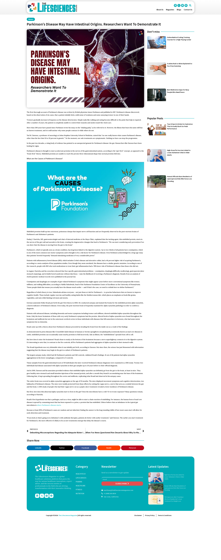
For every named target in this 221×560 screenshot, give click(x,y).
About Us (159, 9)
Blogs (179, 9)
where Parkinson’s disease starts (49, 405)
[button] (190, 5)
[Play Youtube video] (85, 195)
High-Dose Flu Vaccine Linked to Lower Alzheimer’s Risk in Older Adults (179, 152)
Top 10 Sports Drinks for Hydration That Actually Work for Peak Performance (180, 126)
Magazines (170, 9)
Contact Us (188, 9)
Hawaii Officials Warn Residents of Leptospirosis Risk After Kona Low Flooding (179, 178)
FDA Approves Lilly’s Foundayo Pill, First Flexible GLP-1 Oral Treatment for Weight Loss (173, 499)
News (30, 19)
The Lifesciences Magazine (68, 515)
